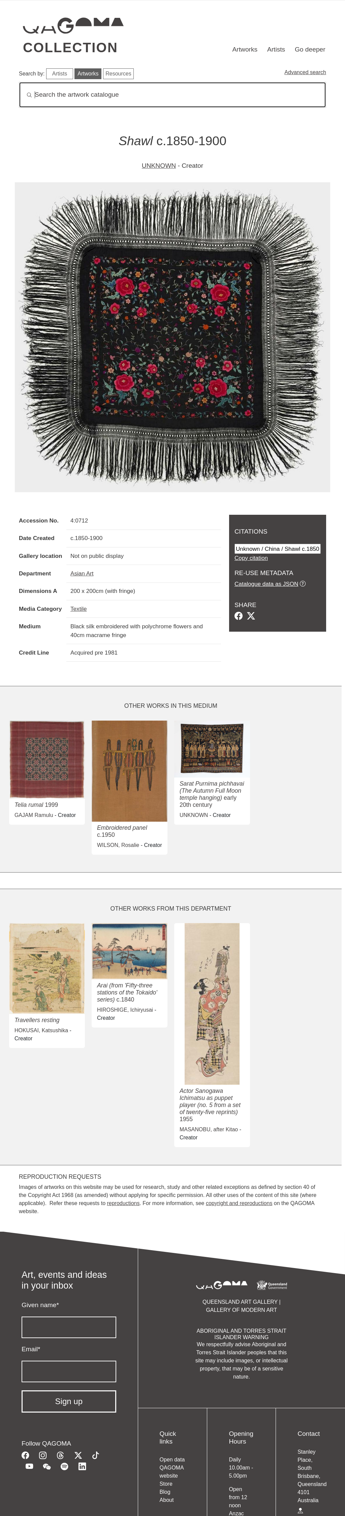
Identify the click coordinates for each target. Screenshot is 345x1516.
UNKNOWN (159, 165)
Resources (118, 73)
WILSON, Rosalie (118, 845)
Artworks (245, 49)
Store (166, 1484)
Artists (276, 49)
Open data (172, 1459)
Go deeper (310, 49)
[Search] (172, 95)
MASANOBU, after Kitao (209, 1129)
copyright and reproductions (239, 1203)
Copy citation (251, 558)
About (167, 1500)
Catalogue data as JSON (266, 583)
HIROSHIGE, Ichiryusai (125, 1010)
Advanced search (305, 72)
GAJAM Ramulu (33, 815)
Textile (78, 608)
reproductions (123, 1203)
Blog (165, 1492)
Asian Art (82, 573)
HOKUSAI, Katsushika (41, 1030)
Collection (70, 47)
